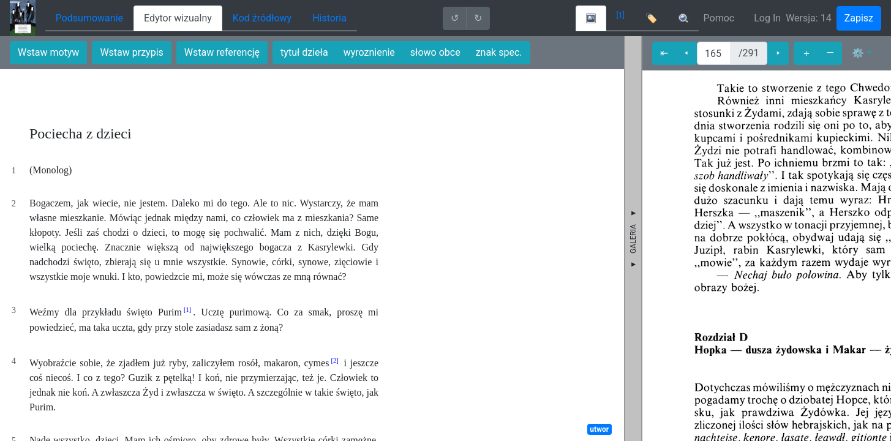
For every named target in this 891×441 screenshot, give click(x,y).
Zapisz (858, 18)
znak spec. (499, 52)
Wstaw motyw (48, 52)
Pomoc (719, 18)
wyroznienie (369, 52)
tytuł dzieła (304, 52)
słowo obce (435, 52)
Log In (767, 18)
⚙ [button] (858, 53)
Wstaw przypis (131, 52)
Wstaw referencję (222, 52)
